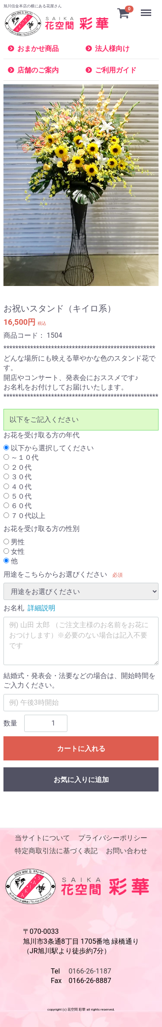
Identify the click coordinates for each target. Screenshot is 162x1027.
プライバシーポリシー (112, 838)
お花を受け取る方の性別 (41, 529)
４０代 (17, 487)
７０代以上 (24, 516)
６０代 (17, 506)
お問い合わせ (126, 851)
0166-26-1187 (90, 971)
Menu (147, 8)
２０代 (17, 467)
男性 (14, 542)
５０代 (17, 496)
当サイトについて (42, 838)
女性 (14, 551)
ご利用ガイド (116, 70)
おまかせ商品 (38, 48)
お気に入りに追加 (81, 780)
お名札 (13, 608)
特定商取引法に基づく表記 (56, 851)
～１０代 (20, 458)
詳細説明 (41, 608)
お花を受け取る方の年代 (41, 435)
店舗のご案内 (38, 70)
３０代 (17, 477)
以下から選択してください (48, 448)
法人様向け (112, 48)
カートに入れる (81, 748)
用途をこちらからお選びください (55, 574)
